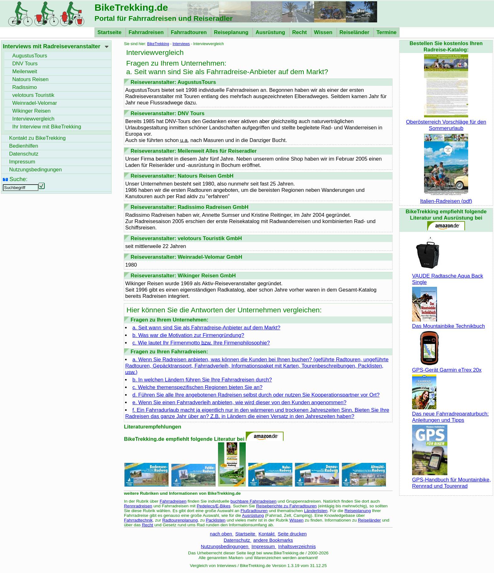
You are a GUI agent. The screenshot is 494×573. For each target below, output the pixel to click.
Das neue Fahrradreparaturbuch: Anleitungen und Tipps (450, 414)
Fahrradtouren (189, 32)
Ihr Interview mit (46, 127)
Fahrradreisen (147, 32)
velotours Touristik (33, 95)
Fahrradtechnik (138, 520)
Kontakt (267, 533)
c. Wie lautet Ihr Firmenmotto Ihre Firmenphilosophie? (201, 343)
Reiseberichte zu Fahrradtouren (286, 506)
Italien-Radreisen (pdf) (446, 198)
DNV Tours (24, 64)
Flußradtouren (254, 510)
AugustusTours (29, 56)
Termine (386, 32)
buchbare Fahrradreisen (254, 501)
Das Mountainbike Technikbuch (448, 323)
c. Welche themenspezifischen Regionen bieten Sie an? (197, 387)
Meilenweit (24, 71)
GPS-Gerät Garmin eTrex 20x (446, 367)
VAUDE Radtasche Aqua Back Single (447, 276)
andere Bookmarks (273, 540)
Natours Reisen (30, 79)
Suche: (18, 179)
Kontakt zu (37, 138)
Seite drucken (292, 533)
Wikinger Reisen (31, 111)
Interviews (181, 44)
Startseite (110, 32)
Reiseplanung (232, 32)
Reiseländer (355, 32)
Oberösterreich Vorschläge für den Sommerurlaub (446, 122)
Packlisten (215, 520)
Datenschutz (237, 540)
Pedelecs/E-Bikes (213, 506)
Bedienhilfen (23, 146)
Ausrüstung (271, 32)
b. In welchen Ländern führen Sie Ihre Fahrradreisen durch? (202, 380)
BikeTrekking (158, 44)
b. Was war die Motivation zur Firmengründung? (188, 335)
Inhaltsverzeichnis (297, 546)
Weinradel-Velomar (34, 103)
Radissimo (24, 87)
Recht (300, 32)
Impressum (263, 546)
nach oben (221, 533)
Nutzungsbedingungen (225, 546)
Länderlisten (316, 510)
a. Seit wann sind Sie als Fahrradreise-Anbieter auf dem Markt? (206, 328)
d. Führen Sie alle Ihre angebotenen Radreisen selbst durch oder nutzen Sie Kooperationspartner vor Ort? (256, 395)
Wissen (324, 32)
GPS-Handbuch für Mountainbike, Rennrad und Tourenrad (451, 479)
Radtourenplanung (180, 520)
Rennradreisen (138, 506)
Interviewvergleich (33, 119)
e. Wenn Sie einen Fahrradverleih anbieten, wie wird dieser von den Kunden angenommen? (239, 402)
